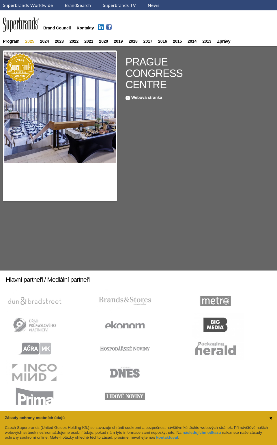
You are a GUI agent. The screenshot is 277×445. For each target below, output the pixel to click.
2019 (118, 41)
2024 (44, 41)
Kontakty (85, 28)
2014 (192, 41)
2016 (162, 41)
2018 (133, 41)
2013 (206, 41)
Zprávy (224, 41)
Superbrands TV (119, 5)
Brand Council (57, 28)
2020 (103, 41)
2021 (88, 41)
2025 (29, 41)
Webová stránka (146, 97)
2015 (177, 41)
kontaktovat (167, 437)
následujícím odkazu (202, 432)
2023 (59, 41)
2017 (147, 41)
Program (11, 41)
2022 (74, 41)
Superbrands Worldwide (28, 5)
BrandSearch (78, 5)
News (153, 5)
